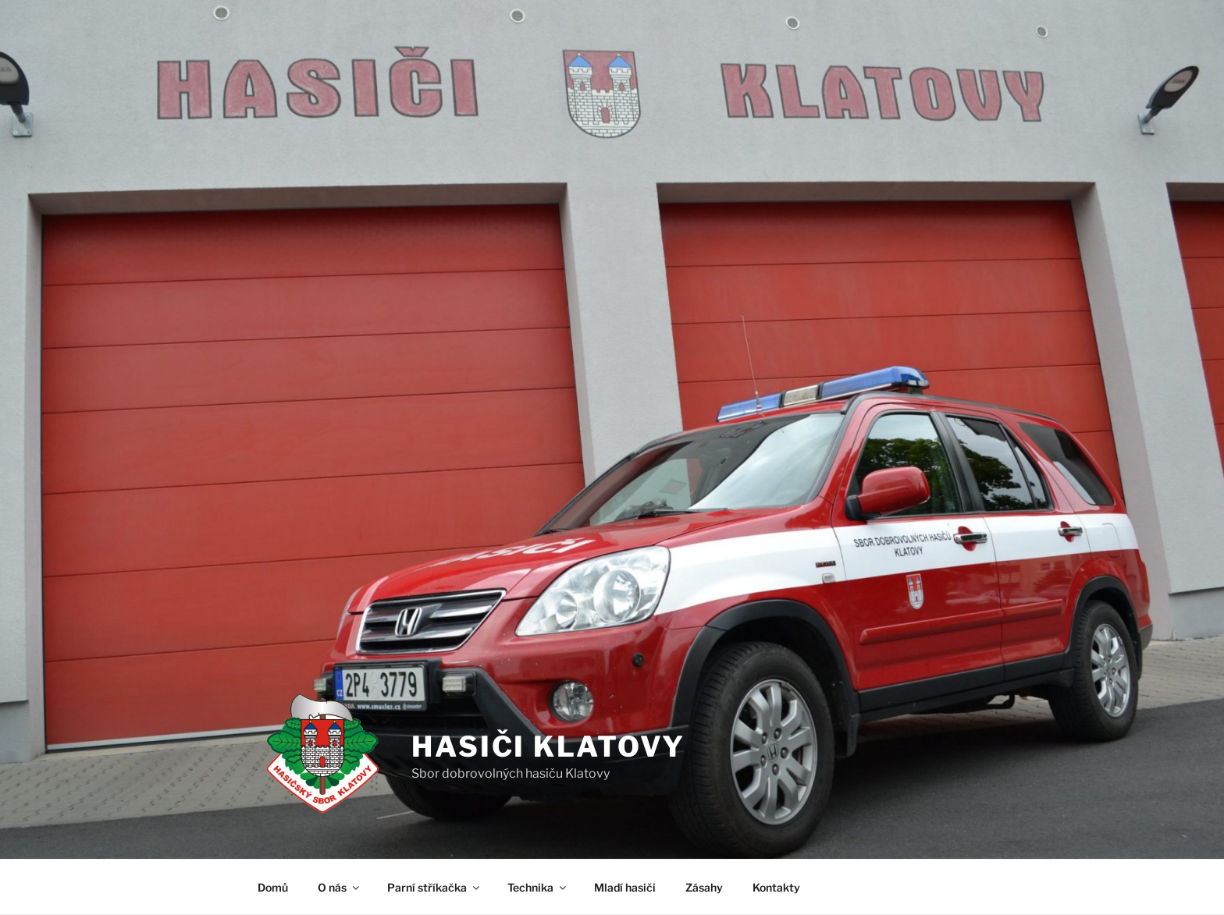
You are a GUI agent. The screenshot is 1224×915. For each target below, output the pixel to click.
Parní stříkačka (434, 887)
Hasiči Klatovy (548, 746)
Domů (273, 887)
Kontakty (776, 887)
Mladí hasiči (625, 887)
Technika (537, 887)
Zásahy (704, 887)
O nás (339, 887)
